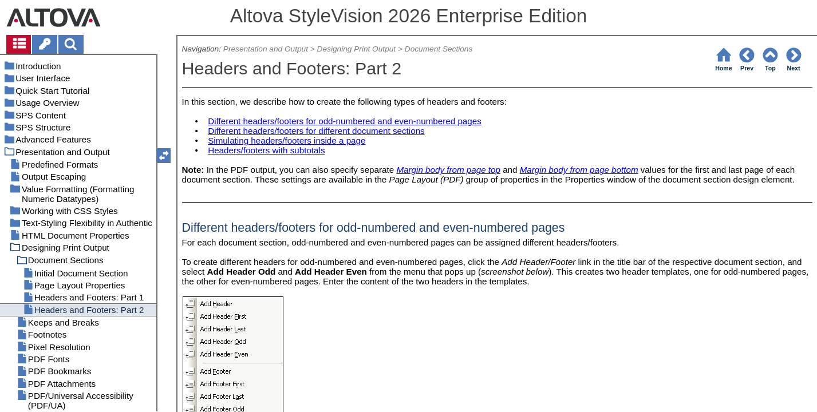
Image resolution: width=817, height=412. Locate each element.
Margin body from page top (448, 170)
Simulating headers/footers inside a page (286, 140)
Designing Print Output (356, 49)
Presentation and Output (265, 49)
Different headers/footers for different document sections (316, 131)
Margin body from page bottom (579, 170)
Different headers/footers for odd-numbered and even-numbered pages (344, 121)
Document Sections (439, 49)
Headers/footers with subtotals (266, 150)
